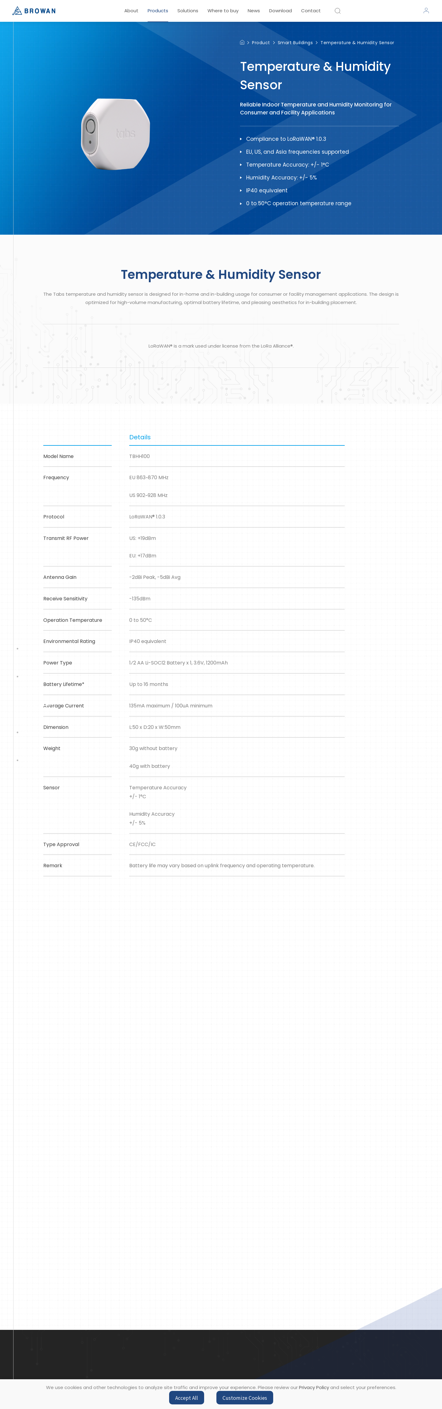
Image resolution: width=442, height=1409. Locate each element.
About (131, 10)
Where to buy (222, 10)
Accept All (186, 1397)
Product (261, 42)
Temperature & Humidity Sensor (357, 42)
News (254, 10)
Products (158, 10)
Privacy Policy (314, 1387)
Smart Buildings (295, 42)
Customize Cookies (245, 1397)
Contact (311, 10)
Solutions (187, 10)
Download (280, 10)
